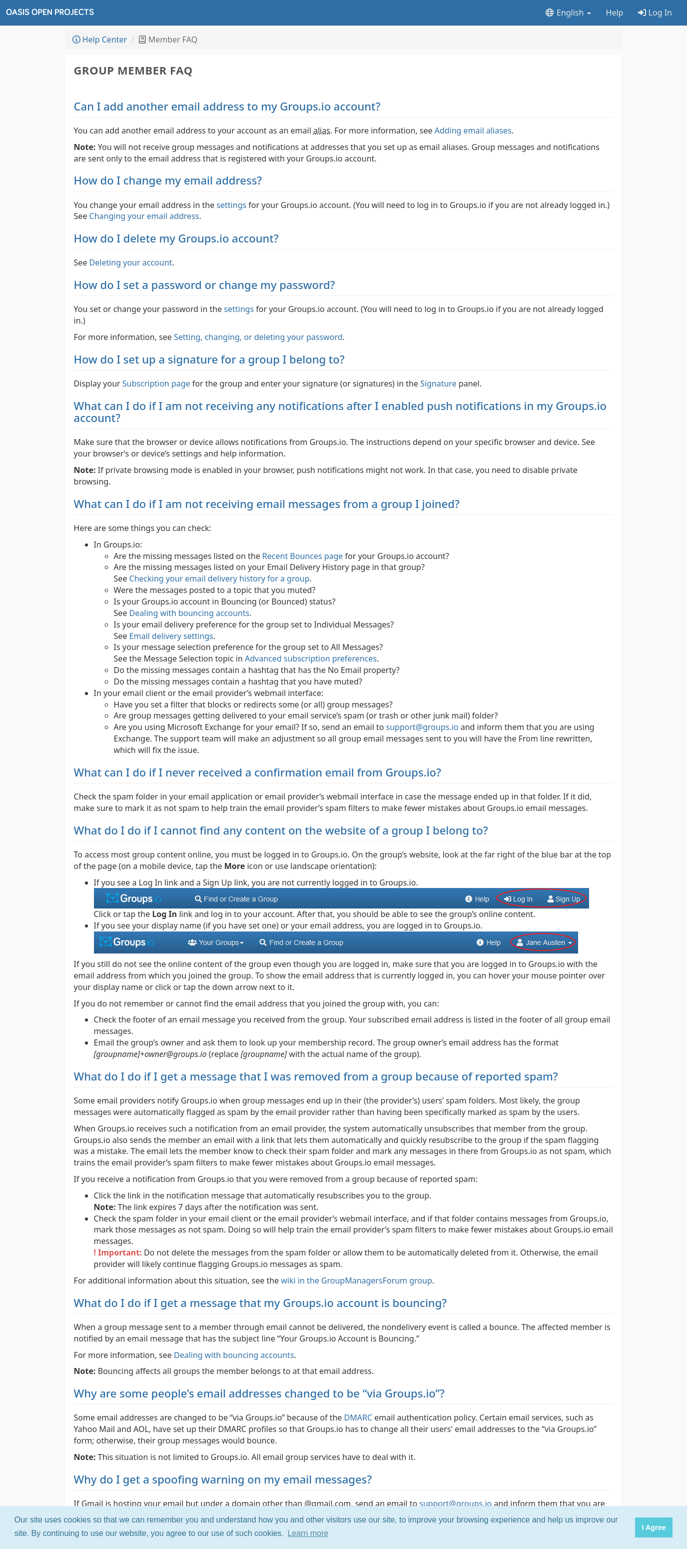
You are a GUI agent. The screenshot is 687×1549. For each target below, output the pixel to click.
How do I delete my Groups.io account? (176, 238)
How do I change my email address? (168, 180)
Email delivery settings (171, 636)
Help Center (99, 39)
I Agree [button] (654, 1528)
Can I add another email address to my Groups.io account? (227, 106)
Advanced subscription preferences (311, 658)
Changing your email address (144, 216)
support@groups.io (422, 727)
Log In (655, 12)
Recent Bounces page (302, 556)
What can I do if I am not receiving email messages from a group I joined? (267, 503)
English (568, 12)
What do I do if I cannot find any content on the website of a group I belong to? (281, 830)
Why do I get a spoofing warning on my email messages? (223, 1479)
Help (615, 12)
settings (231, 205)
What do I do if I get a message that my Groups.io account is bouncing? (260, 1302)
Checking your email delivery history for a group (219, 578)
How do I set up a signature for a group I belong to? (209, 359)
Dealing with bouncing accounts (189, 613)
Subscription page (156, 383)
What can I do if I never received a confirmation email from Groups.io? (257, 772)
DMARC (358, 1417)
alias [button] (321, 130)
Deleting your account (130, 262)
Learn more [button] (307, 1533)
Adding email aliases (473, 130)
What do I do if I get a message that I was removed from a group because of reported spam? (316, 1076)
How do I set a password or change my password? (204, 284)
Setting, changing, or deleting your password (258, 337)
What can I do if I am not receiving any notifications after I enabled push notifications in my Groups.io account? (340, 411)
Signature (438, 383)
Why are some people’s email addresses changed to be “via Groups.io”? (259, 1393)
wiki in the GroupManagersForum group (356, 1280)
